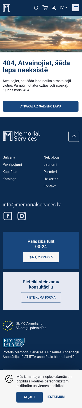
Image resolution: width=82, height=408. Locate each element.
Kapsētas (10, 172)
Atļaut (29, 397)
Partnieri (50, 172)
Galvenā (9, 157)
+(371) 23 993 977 (41, 257)
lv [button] (62, 8)
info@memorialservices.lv (32, 205)
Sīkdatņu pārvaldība (31, 328)
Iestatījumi (56, 397)
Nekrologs (52, 157)
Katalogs (9, 179)
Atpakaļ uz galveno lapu (40, 106)
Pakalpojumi (12, 165)
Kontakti (50, 186)
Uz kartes (51, 179)
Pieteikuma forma (41, 297)
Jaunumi (50, 165)
